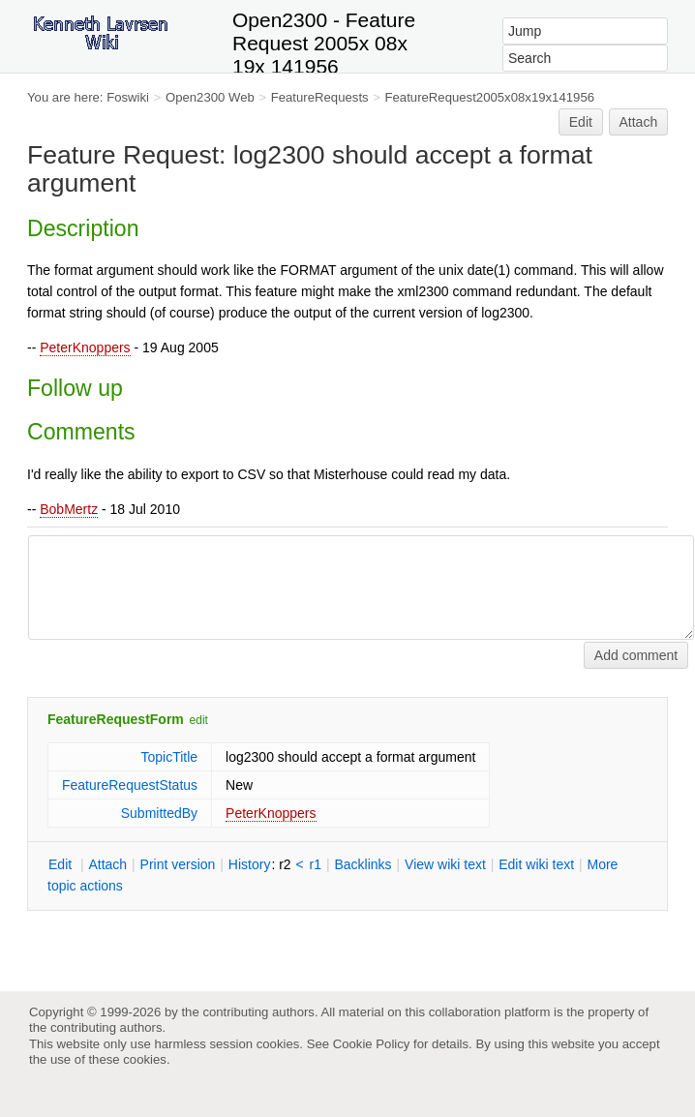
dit (62, 864)
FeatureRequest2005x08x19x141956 (490, 97)
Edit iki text (536, 864)
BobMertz (69, 509)
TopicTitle (168, 757)
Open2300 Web (210, 97)
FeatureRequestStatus (129, 785)
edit (199, 720)
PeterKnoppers (85, 347)
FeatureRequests (320, 97)
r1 (315, 864)
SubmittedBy (159, 813)
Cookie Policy (371, 1044)
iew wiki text (445, 864)
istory (249, 864)
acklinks (362, 864)
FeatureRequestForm (115, 719)
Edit (580, 122)
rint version (178, 864)
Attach (638, 122)
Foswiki (127, 97)
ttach (107, 864)
